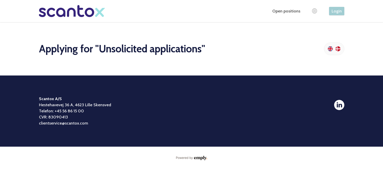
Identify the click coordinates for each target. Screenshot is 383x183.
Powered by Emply (191, 158)
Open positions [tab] (286, 11)
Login (337, 11)
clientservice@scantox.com (63, 123)
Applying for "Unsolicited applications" (122, 48)
